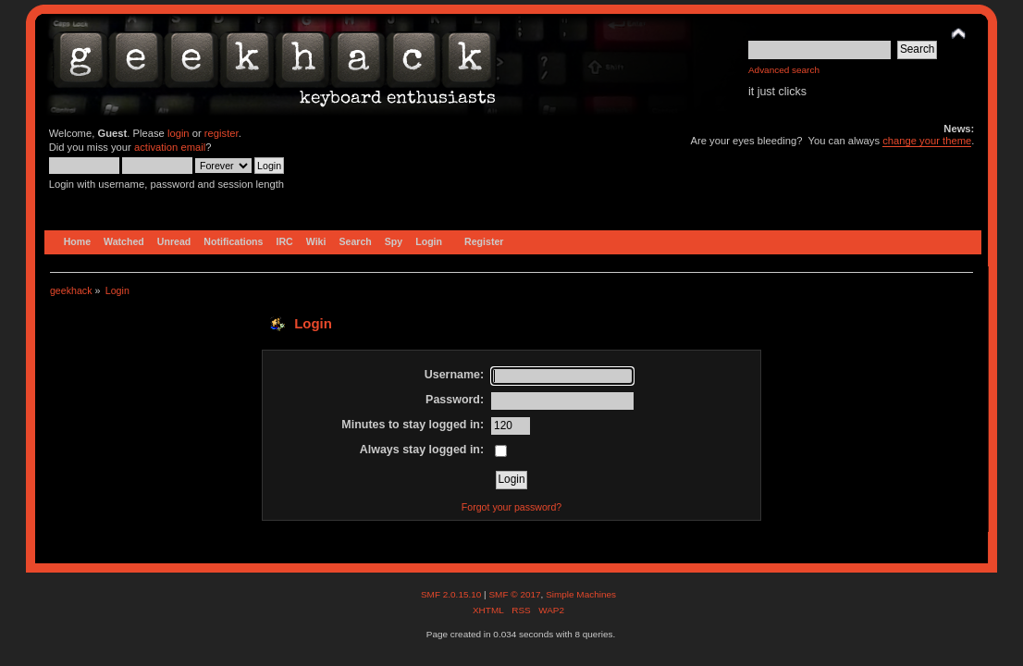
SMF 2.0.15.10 (452, 594)
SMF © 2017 (514, 594)
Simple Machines (581, 594)
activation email (169, 147)
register (221, 133)
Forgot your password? (511, 506)
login (178, 133)
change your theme (926, 140)
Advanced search (784, 70)
